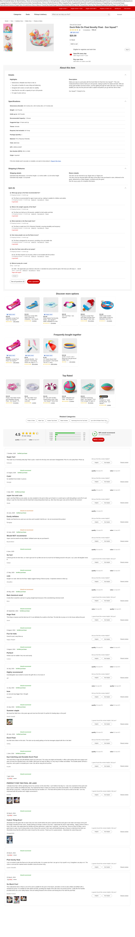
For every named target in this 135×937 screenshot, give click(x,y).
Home (42, 1)
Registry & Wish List (105, 8)
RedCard (109, 5)
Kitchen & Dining (49, 1)
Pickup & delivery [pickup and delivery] (41, 14)
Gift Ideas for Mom (14, 1)
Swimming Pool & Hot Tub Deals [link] (79, 420)
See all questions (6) (17, 281)
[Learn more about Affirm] (100, 61)
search (109, 14)
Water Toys (28, 21)
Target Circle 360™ (91, 8)
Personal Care (109, 1)
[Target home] (7, 14)
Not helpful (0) (40, 200)
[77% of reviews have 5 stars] (67, 433)
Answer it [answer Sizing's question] (15, 276)
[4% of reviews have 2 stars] (67, 438)
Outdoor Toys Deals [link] (52, 420)
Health (116, 1)
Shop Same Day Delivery (92, 5)
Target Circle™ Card (76, 8)
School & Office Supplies (60, 3)
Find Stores (124, 5)
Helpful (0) (33, 200)
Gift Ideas (81, 3)
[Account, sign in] (118, 15)
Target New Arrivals (21, 5)
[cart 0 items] (128, 15)
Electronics (24, 3)
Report (47, 200)
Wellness (121, 1)
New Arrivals (4, 1)
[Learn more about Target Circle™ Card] (100, 55)
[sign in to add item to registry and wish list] (127, 49)
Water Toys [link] (41, 420)
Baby (98, 1)
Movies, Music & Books (44, 3)
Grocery (79, 1)
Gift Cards (87, 3)
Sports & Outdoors (12, 3)
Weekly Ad (68, 5)
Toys (19, 3)
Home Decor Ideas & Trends (37, 5)
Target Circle (116, 5)
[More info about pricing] (112, 35)
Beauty (102, 1)
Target (6, 21)
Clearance (11, 5)
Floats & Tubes (38, 21)
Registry (103, 5)
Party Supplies (73, 3)
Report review (124, 462)
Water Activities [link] (64, 420)
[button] (74, 32)
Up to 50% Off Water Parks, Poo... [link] (99, 420)
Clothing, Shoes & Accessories (30, 1)
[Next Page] (107, 422)
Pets (92, 3)
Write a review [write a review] (98, 439)
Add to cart (74, 44)
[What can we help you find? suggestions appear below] (81, 15)
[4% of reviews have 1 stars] (67, 440)
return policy (77, 181)
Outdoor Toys (19, 21)
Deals (6, 5)
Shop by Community (113, 3)
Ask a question (33, 281)
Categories (18, 14)
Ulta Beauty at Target (100, 3)
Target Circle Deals (59, 5)
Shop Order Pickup (78, 5)
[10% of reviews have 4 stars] (67, 434)
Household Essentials (89, 1)
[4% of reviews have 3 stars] (67, 436)
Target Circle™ (63, 8)
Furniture (74, 1)
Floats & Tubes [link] (31, 420)
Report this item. (56, 161)
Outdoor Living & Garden (63, 1)
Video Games (32, 3)
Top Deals (49, 5)
